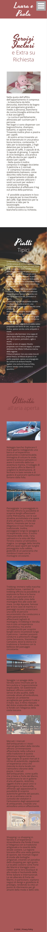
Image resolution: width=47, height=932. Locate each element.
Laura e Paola (23, 9)
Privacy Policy (27, 929)
